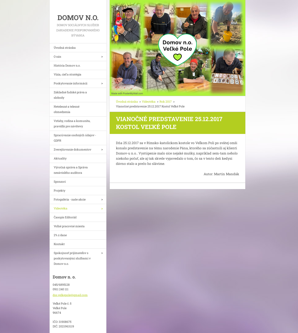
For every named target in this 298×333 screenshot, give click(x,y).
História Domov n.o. (67, 65)
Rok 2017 (165, 101)
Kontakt (59, 244)
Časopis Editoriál (65, 217)
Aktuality (60, 158)
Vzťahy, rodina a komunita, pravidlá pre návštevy (72, 123)
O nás (57, 56)
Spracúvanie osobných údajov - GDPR (75, 137)
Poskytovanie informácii (70, 83)
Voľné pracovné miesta (69, 226)
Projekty (59, 190)
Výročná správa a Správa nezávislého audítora (71, 170)
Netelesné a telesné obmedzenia (66, 109)
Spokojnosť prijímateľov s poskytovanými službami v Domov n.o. (72, 258)
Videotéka (60, 208)
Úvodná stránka (65, 48)
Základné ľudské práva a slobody (70, 95)
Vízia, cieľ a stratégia (67, 74)
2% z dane (60, 235)
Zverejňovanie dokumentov (72, 149)
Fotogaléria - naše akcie (70, 199)
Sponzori (60, 182)
